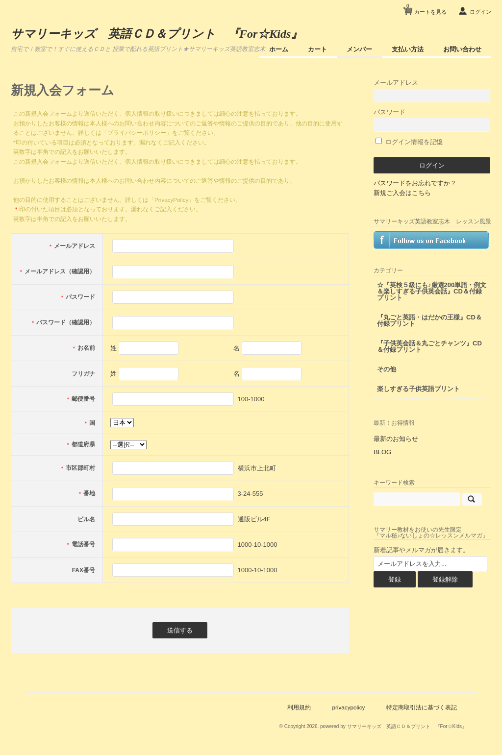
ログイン (480, 12)
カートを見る (426, 8)
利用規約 (299, 707)
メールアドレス (432, 90)
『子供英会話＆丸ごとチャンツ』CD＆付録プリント (429, 346)
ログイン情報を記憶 (409, 142)
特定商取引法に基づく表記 (421, 707)
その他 (386, 369)
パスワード (432, 119)
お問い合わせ (462, 49)
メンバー (359, 49)
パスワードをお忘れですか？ (415, 183)
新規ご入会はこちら (402, 192)
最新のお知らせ (396, 438)
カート (317, 49)
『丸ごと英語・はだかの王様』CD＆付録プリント (429, 320)
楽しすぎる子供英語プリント (418, 388)
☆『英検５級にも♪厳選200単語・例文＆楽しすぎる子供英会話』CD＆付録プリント (431, 291)
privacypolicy (348, 707)
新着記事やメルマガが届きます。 (421, 550)
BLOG (382, 452)
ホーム (278, 49)
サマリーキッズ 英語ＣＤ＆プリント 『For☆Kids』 (156, 33)
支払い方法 (408, 49)
